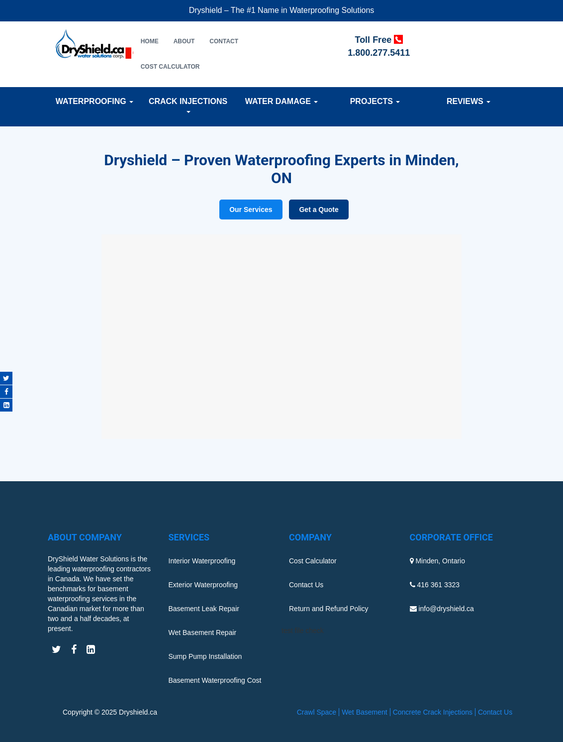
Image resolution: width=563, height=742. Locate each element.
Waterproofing (94, 101)
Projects (375, 101)
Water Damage (281, 101)
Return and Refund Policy (329, 609)
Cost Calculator (170, 66)
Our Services (250, 209)
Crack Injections (188, 105)
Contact (223, 41)
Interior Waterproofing (202, 561)
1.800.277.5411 (379, 53)
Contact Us (306, 585)
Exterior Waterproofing (203, 585)
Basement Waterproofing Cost (215, 680)
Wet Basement (364, 712)
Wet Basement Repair (203, 632)
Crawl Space (316, 712)
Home (150, 41)
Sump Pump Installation (205, 656)
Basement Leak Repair (204, 609)
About (184, 41)
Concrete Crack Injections (432, 712)
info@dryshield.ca (446, 609)
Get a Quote (318, 209)
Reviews (468, 101)
